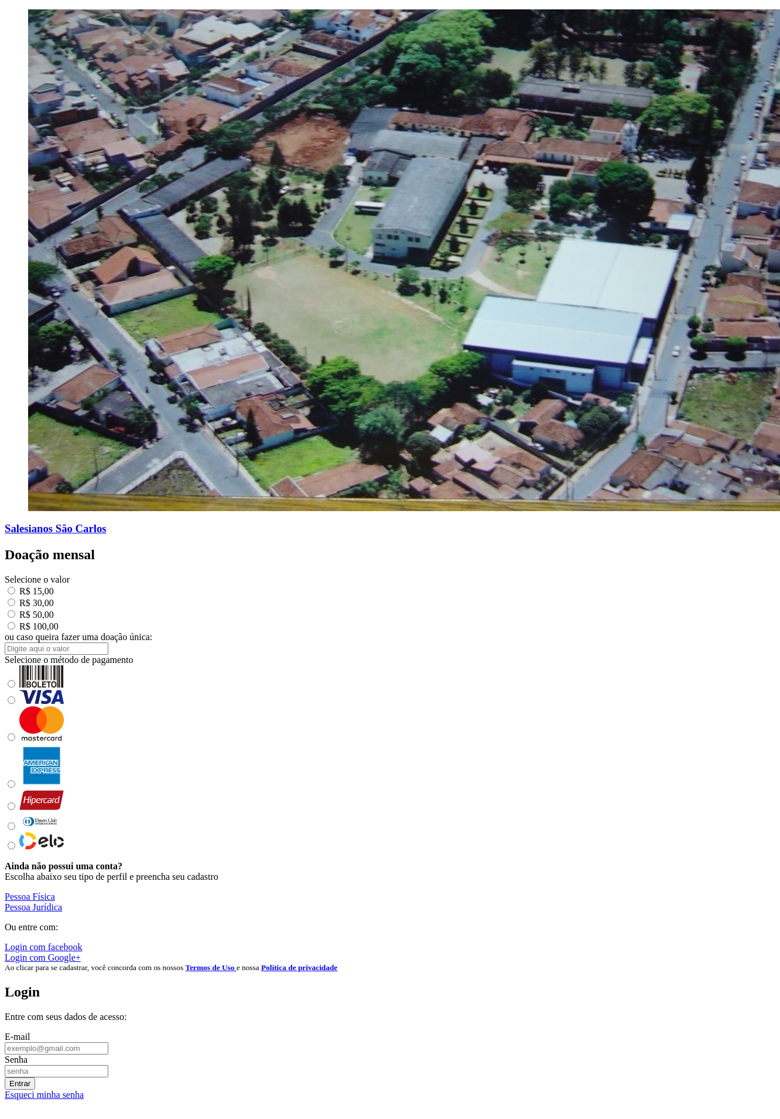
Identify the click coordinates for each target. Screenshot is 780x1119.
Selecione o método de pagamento (69, 660)
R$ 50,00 (31, 615)
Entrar (19, 1083)
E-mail (17, 1037)
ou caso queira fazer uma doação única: (78, 637)
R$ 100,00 (33, 626)
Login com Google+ (43, 957)
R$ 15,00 (31, 591)
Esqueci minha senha (44, 1095)
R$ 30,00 (31, 603)
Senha (16, 1059)
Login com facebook (43, 947)
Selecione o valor (37, 579)
